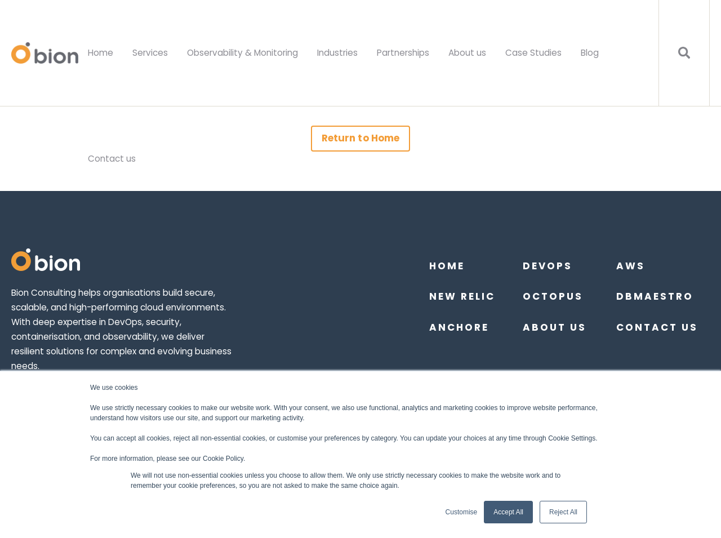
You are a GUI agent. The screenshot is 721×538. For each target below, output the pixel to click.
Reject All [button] (563, 512)
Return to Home (360, 138)
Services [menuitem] (150, 53)
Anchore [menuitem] (459, 327)
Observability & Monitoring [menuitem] (242, 53)
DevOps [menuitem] (547, 266)
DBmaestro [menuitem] (654, 296)
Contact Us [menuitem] (657, 327)
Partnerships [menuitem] (403, 53)
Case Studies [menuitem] (533, 53)
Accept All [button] (508, 512)
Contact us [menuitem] (112, 158)
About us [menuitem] (467, 53)
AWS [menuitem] (630, 266)
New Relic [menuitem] (462, 296)
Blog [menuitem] (590, 53)
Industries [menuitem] (337, 53)
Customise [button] (462, 512)
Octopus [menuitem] (553, 296)
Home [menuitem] (100, 53)
